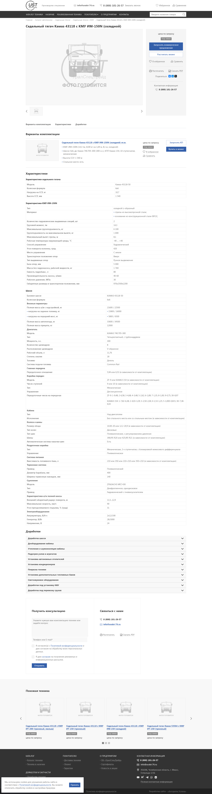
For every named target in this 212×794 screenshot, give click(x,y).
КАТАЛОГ (30, 756)
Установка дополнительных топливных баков (51, 575)
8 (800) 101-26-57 (113, 5)
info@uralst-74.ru (85, 5)
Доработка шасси (37, 538)
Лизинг (67, 764)
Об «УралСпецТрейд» (111, 760)
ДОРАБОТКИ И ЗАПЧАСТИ (38, 772)
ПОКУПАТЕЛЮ (70, 756)
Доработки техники (36, 776)
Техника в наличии (36, 764)
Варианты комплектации (38, 124)
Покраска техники (37, 569)
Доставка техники (72, 760)
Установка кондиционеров (41, 564)
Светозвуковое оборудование (43, 580)
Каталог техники (35, 760)
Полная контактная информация (157, 781)
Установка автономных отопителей (46, 559)
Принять (75, 784)
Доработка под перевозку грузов (44, 590)
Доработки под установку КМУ (43, 585)
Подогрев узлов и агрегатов (42, 554)
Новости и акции (109, 768)
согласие (46, 656)
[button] (21, 718)
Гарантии (68, 768)
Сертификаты (107, 764)
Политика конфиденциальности (101, 791)
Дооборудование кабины (41, 543)
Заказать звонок (132, 5)
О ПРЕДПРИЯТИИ (108, 756)
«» (177, 791)
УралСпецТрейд (32, 5)
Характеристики (63, 124)
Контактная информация (151, 756)
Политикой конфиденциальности (66, 645)
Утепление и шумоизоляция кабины (46, 549)
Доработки (80, 124)
